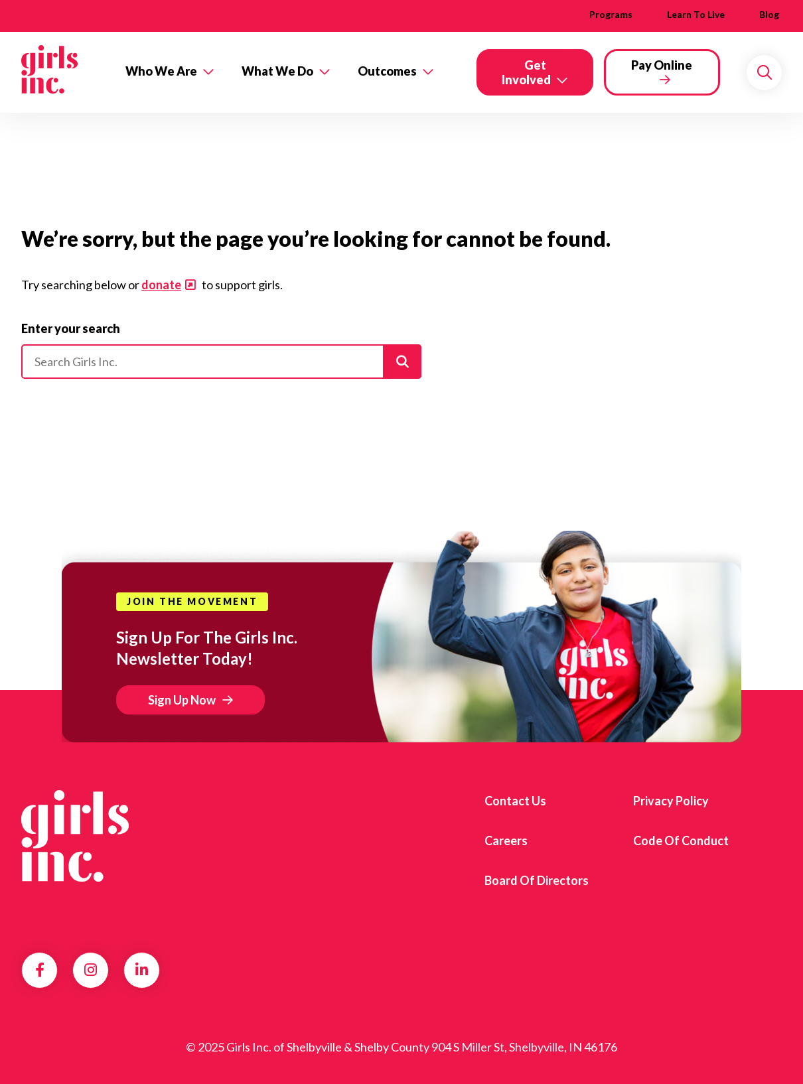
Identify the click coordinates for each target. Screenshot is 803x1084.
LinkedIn (141, 970)
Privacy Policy (671, 800)
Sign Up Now (182, 700)
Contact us (515, 800)
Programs (610, 14)
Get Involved (526, 72)
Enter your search (70, 328)
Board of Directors (536, 880)
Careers (506, 840)
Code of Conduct (681, 840)
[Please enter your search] (221, 361)
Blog (769, 14)
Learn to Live (696, 14)
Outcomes (387, 71)
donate (161, 284)
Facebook (39, 970)
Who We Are (161, 71)
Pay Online (661, 65)
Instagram (90, 970)
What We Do (277, 71)
